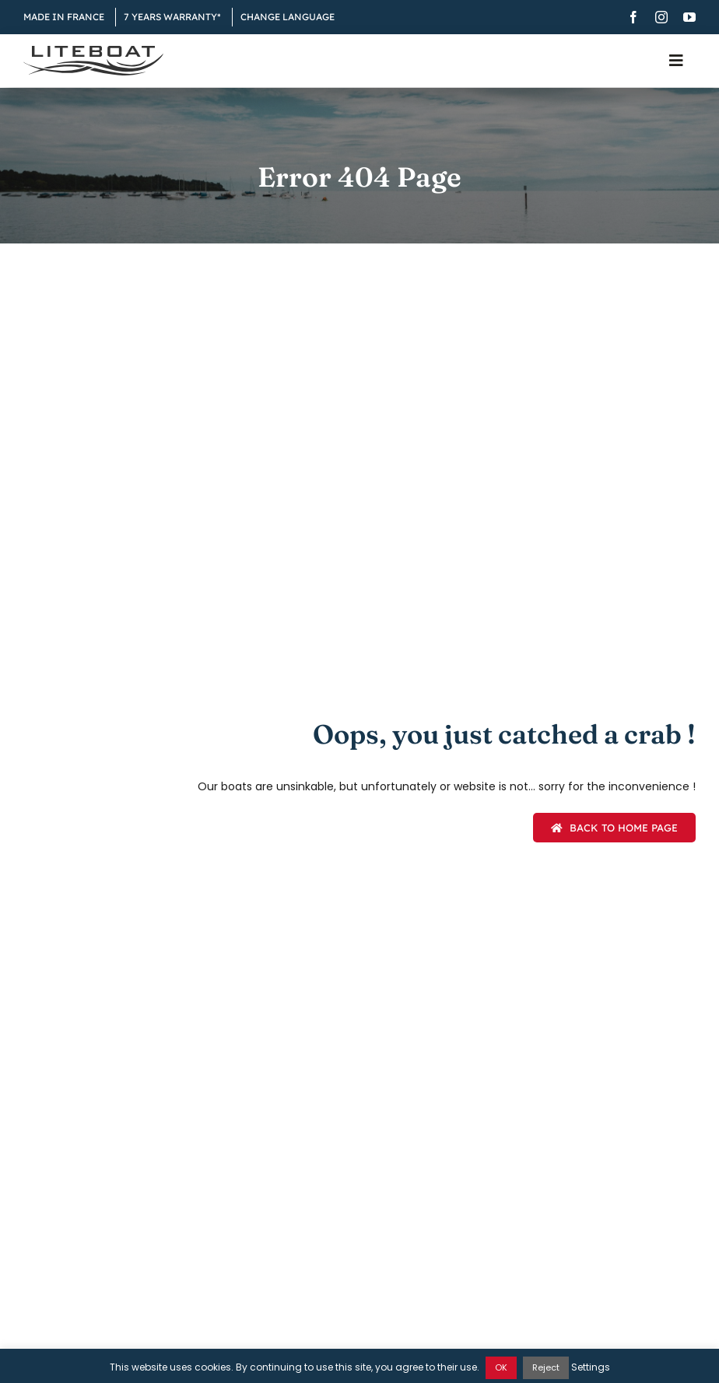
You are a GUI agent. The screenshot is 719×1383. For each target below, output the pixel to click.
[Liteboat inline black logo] (93, 51)
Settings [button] (590, 1367)
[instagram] (661, 17)
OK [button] (501, 1367)
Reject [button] (545, 1367)
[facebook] (633, 17)
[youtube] (689, 17)
